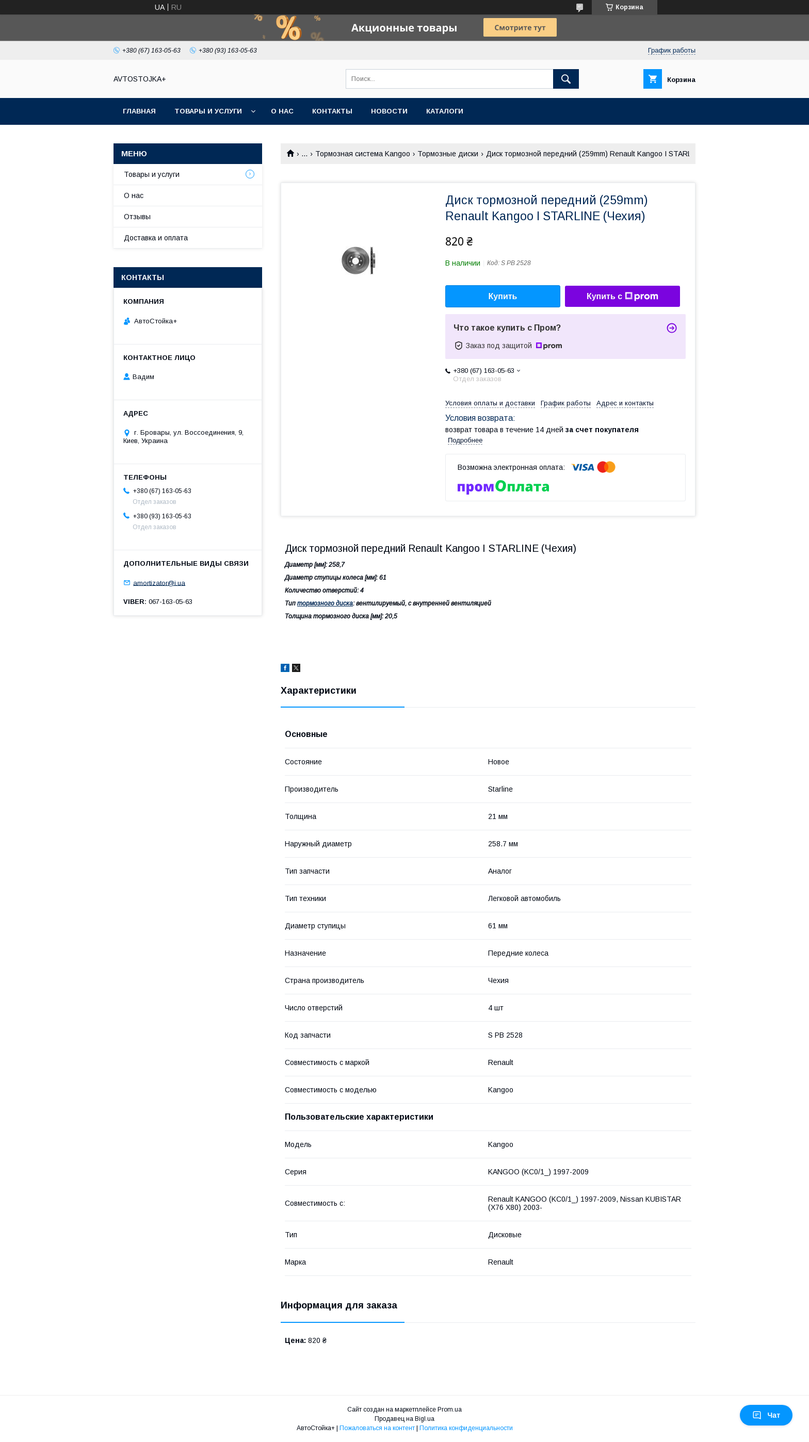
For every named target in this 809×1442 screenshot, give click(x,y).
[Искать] (566, 79)
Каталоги (444, 111)
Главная (139, 111)
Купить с (622, 296)
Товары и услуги (208, 111)
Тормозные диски (447, 154)
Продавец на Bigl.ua (404, 1418)
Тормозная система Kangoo (362, 154)
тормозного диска (325, 603)
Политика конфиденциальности (466, 1428)
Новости (389, 111)
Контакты (332, 111)
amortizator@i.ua (159, 582)
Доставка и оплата (156, 238)
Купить (503, 296)
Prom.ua (450, 1409)
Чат (766, 1415)
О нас (282, 111)
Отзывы (137, 216)
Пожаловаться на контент (377, 1428)
